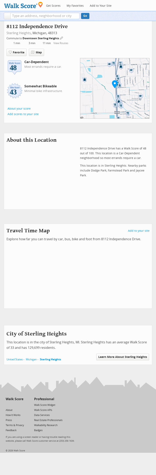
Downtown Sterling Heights (41, 38)
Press (9, 420)
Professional (44, 399)
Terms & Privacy (15, 425)
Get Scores (53, 5)
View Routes (60, 43)
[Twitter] (8, 404)
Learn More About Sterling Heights (122, 357)
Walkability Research (45, 425)
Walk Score (14, 399)
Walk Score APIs (43, 410)
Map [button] (36, 52)
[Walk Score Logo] (23, 5)
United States (14, 359)
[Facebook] (14, 404)
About (9, 410)
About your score (19, 108)
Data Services (42, 415)
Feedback (11, 430)
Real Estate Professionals (48, 420)
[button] (7, 16)
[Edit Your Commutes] (62, 38)
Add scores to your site (23, 114)
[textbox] (45, 16)
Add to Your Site (101, 5)
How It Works (13, 415)
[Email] (20, 404)
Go (85, 16)
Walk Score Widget (44, 405)
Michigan (31, 359)
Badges (38, 430)
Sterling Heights (18, 33)
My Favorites (75, 5)
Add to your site (139, 231)
